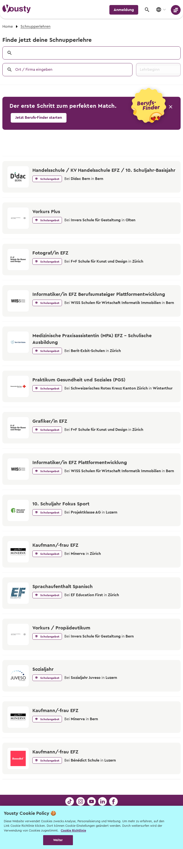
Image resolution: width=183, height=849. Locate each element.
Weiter (58, 840)
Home (7, 26)
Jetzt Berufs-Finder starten (38, 117)
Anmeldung (124, 10)
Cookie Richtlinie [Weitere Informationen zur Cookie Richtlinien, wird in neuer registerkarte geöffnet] (73, 830)
